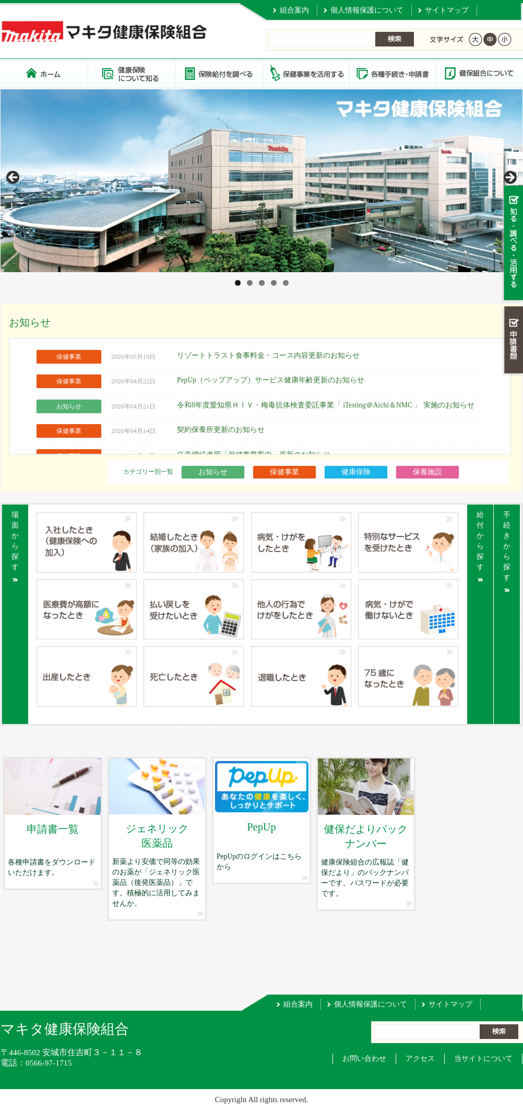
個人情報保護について (366, 10)
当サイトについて (483, 1058)
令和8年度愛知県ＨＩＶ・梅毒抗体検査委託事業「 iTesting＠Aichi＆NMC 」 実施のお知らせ (325, 405)
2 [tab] (250, 283)
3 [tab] (262, 283)
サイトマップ (447, 10)
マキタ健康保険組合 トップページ (44, 73)
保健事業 (284, 472)
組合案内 (294, 10)
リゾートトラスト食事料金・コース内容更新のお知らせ (268, 355)
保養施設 (427, 472)
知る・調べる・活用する (512, 243)
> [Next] (509, 178)
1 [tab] (238, 283)
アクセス (420, 1058)
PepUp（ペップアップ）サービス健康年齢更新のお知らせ (270, 380)
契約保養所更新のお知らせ (221, 430)
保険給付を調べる (218, 73)
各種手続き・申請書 (392, 73)
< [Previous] (13, 178)
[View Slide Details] (261, 180)
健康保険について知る (131, 73)
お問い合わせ (364, 1058)
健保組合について (478, 73)
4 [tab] (274, 283)
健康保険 (356, 472)
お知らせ (213, 472)
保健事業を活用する (305, 73)
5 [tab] (286, 283)
